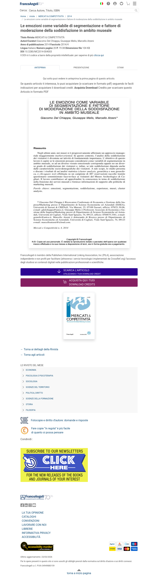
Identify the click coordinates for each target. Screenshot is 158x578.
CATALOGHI (29, 516)
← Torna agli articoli (33, 354)
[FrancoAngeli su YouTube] (34, 506)
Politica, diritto (34, 393)
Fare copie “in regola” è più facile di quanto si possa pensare (50, 430)
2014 (69, 16)
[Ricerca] (136, 10)
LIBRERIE (27, 528)
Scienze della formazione (40, 398)
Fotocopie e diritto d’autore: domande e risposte (59, 420)
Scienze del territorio (38, 387)
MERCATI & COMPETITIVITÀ (51, 16)
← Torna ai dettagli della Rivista (39, 349)
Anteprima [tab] (40, 67)
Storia (29, 404)
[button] (101, 4)
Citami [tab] (120, 67)
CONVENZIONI (30, 520)
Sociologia (31, 381)
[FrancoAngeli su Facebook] (22, 506)
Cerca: (23, 10)
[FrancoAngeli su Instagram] (30, 506)
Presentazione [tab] (81, 67)
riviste (32, 16)
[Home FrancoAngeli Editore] (32, 4)
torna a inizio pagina (79, 573)
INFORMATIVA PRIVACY (36, 533)
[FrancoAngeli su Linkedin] (26, 506)
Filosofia (31, 410)
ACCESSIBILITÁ (31, 537)
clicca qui (99, 55)
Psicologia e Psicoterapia (39, 376)
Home (23, 16)
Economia (31, 370)
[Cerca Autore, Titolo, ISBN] (81, 10)
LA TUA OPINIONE (33, 512)
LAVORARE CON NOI (34, 524)
